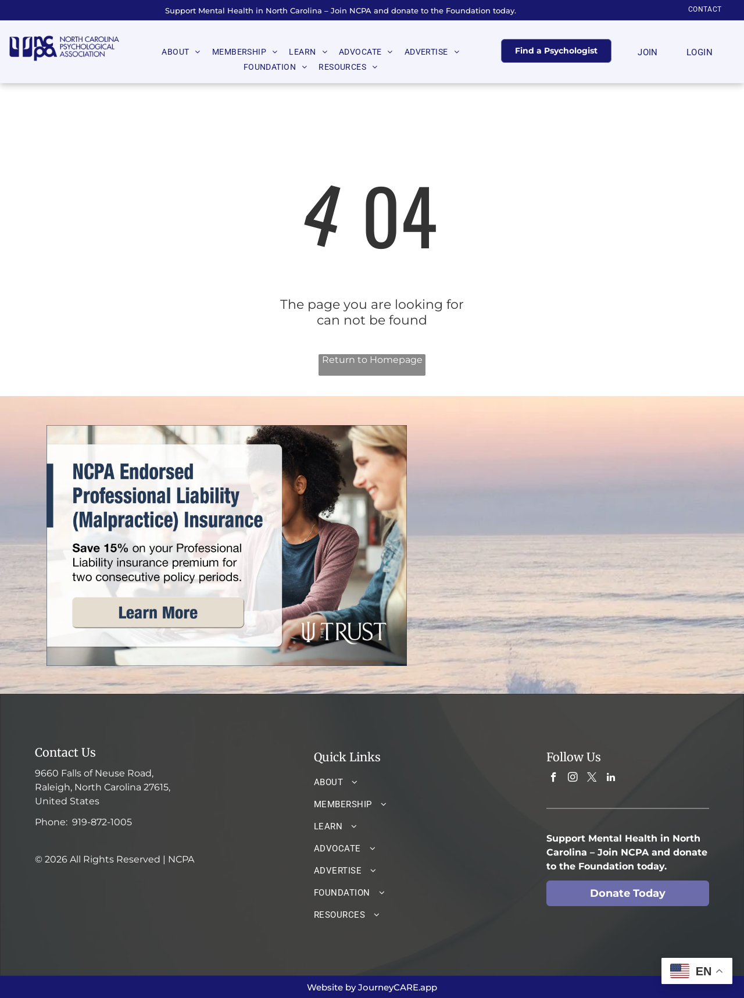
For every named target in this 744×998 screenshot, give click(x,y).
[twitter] (592, 778)
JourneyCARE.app (397, 987)
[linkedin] (611, 778)
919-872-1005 (102, 822)
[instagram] (573, 778)
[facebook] (553, 778)
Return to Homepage (372, 359)
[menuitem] (705, 9)
